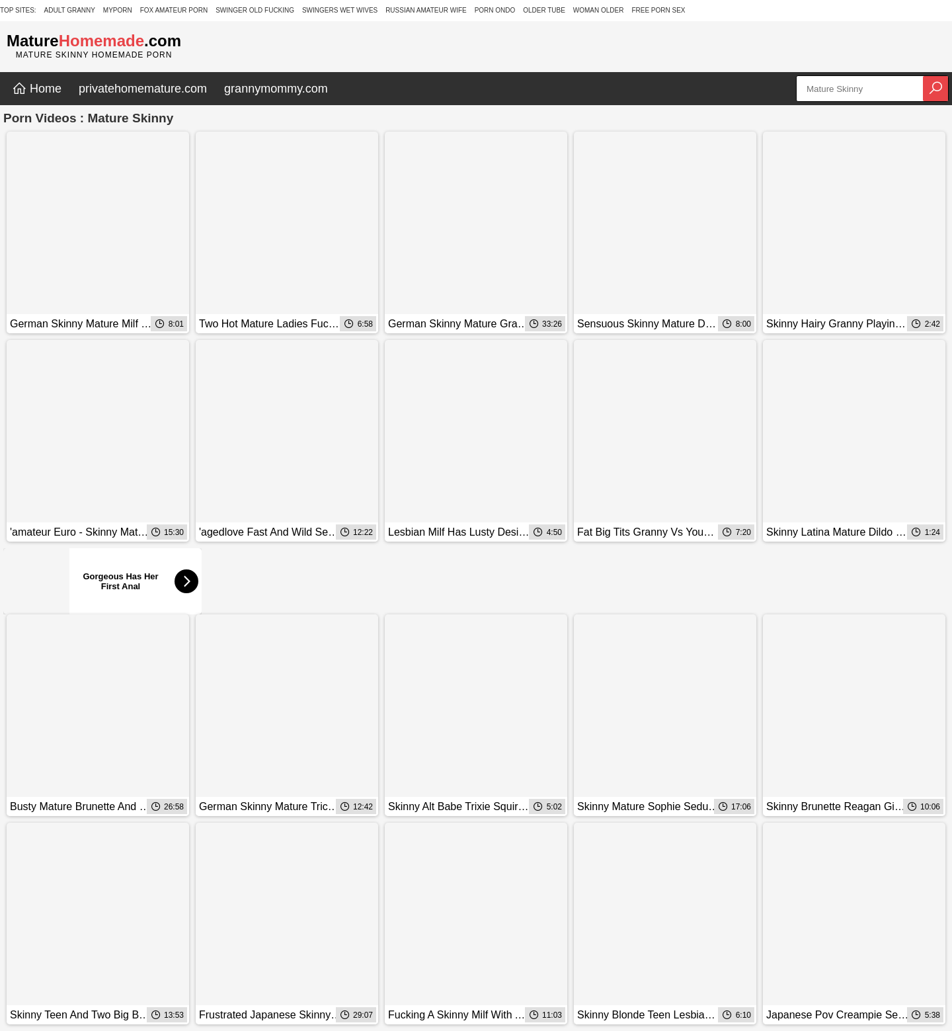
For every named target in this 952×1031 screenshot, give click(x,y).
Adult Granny (69, 10)
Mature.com (94, 41)
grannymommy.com (276, 88)
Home (36, 88)
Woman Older (598, 10)
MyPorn (117, 10)
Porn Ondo (495, 10)
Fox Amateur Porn (174, 10)
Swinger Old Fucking (255, 10)
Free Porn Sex (658, 10)
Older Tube (544, 10)
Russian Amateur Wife (426, 10)
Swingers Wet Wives (339, 10)
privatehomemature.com (143, 88)
